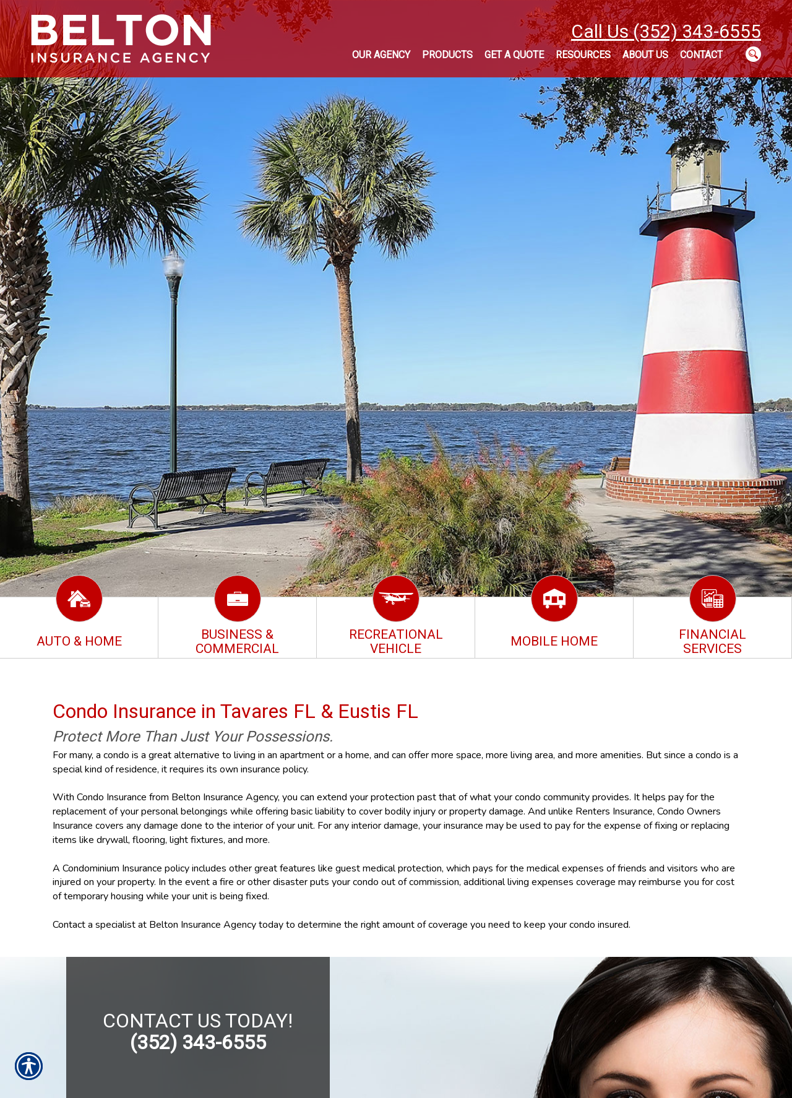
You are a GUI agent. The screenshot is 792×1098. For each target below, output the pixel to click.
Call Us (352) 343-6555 (666, 31)
